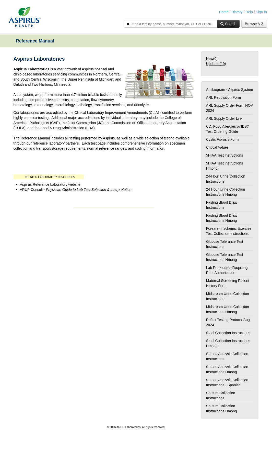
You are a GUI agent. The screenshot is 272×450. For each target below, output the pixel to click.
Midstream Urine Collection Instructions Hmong (227, 309)
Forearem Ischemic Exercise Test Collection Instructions (228, 231)
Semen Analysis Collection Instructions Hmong (227, 369)
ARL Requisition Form (223, 97)
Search (228, 24)
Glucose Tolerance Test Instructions (224, 244)
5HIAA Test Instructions (224, 155)
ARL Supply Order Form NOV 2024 (229, 108)
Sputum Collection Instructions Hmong (221, 408)
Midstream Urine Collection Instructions (227, 296)
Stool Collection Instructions (228, 333)
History (237, 12)
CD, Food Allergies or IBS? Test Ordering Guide (227, 129)
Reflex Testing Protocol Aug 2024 (228, 322)
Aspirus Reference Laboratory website (50, 184)
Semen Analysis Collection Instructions (227, 356)
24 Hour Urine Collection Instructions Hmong (225, 191)
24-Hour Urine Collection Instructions (225, 178)
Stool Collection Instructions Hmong (228, 343)
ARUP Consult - (76, 190)
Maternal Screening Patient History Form (227, 283)
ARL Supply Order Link (224, 118)
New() (212, 59)
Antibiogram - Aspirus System (229, 89)
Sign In (261, 12)
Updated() (216, 64)
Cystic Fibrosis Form (222, 139)
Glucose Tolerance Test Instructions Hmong (224, 257)
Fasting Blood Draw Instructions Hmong (221, 218)
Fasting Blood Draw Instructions (221, 205)
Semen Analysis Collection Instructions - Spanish (227, 382)
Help (249, 12)
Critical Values (217, 147)
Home (223, 12)
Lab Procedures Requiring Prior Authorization (227, 270)
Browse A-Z (254, 24)
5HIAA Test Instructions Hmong (224, 165)
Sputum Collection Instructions (220, 395)
